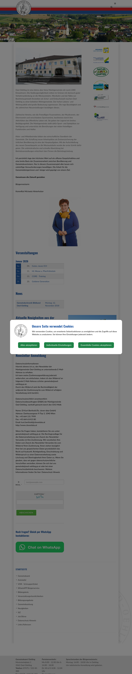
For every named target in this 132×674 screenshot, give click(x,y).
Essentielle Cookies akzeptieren (96, 345)
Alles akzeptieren (28, 345)
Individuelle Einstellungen (59, 345)
